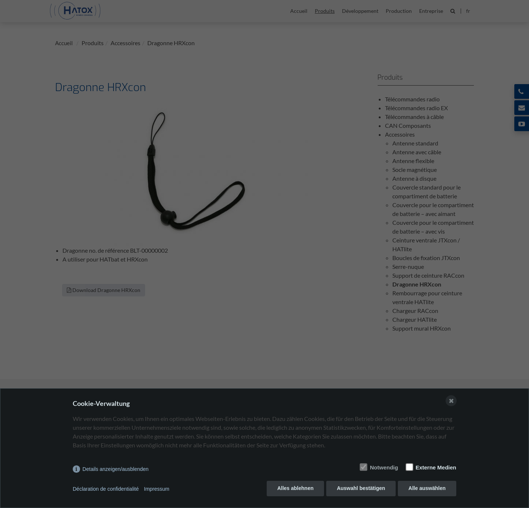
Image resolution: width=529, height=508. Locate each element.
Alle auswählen (427, 490)
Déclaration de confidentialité (106, 490)
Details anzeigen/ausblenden (116, 470)
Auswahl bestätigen (360, 490)
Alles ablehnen (294, 490)
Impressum (156, 490)
